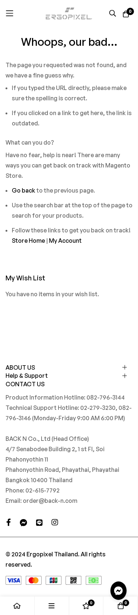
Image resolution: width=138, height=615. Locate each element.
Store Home (28, 240)
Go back (23, 190)
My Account (65, 240)
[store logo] (69, 13)
